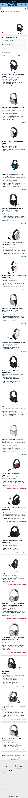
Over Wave (14, 781)
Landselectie (14, 793)
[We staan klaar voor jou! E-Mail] (7, 766)
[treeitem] (14, 48)
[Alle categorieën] (2, 4)
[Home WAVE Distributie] (12, 4)
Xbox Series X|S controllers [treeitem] (7, 40)
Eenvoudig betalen (14, 785)
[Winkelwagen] (25, 4)
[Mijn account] (21, 4)
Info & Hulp (14, 1)
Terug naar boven (14, 759)
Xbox (9, 11)
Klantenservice (14, 777)
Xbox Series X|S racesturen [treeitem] (7, 44)
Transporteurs (14, 789)
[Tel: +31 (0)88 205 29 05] (7, 771)
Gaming (5, 11)
